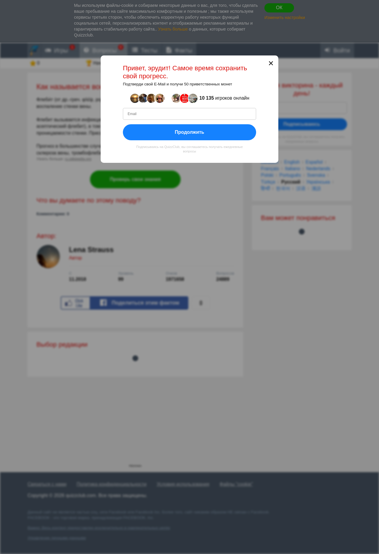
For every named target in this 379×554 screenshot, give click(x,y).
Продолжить (189, 131)
